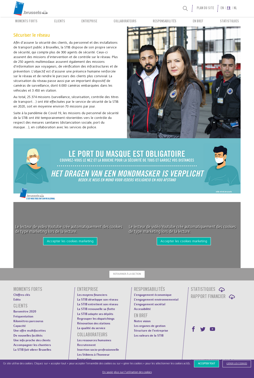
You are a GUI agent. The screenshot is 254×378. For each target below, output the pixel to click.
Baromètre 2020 (24, 311)
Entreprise (89, 21)
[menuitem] (41, 8)
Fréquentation (23, 316)
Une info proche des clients (31, 340)
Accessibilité (142, 309)
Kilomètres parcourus (28, 321)
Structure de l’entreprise (151, 330)
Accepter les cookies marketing (70, 241)
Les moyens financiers (92, 295)
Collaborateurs (125, 21)
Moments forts (26, 21)
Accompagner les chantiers (32, 345)
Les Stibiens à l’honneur (93, 354)
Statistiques (229, 21)
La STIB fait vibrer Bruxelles (32, 349)
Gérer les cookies (236, 363)
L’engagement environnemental (156, 299)
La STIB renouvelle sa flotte (96, 309)
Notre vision (142, 321)
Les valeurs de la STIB (148, 335)
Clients (59, 21)
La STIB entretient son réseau (97, 304)
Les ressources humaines (94, 340)
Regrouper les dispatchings (95, 318)
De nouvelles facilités (27, 335)
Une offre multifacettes (29, 330)
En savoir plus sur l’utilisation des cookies (127, 372)
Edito (17, 299)
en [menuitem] (222, 8)
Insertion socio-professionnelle (98, 349)
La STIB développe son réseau (97, 299)
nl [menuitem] (235, 8)
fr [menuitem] (228, 8)
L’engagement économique (153, 295)
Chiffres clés (21, 295)
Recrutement (86, 345)
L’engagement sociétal (149, 304)
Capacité (19, 326)
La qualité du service (91, 328)
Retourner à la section (127, 274)
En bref (198, 21)
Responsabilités (164, 21)
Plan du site (205, 8)
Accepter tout (206, 363)
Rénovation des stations (93, 323)
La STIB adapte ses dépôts (95, 314)
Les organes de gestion (149, 326)
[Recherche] (185, 8)
